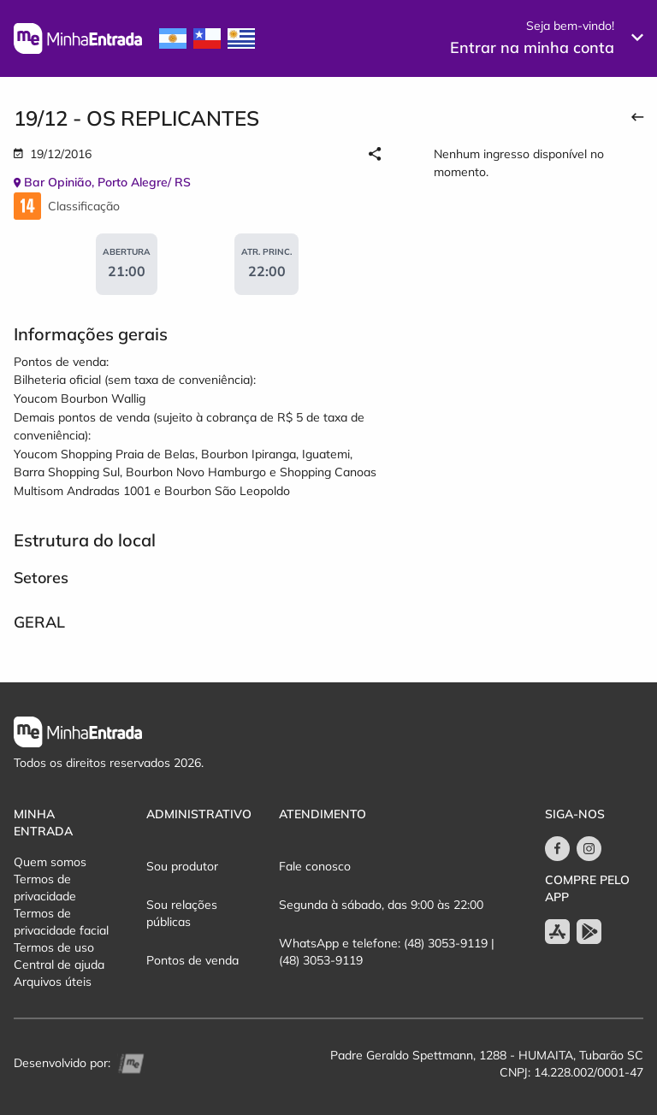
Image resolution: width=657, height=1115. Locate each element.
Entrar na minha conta (532, 47)
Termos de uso (54, 947)
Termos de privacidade (45, 887)
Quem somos (50, 862)
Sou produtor (182, 866)
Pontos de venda (192, 960)
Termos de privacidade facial (61, 922)
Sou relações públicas (181, 913)
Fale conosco (315, 866)
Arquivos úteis (53, 981)
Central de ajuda (59, 964)
